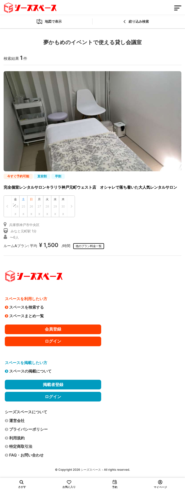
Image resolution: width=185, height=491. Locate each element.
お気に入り (69, 484)
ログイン (53, 341)
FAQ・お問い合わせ (24, 455)
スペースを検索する (24, 307)
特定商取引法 (18, 446)
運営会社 (15, 420)
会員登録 (53, 329)
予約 (114, 484)
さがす (22, 484)
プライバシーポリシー (26, 429)
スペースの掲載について (28, 371)
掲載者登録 (53, 384)
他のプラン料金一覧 (89, 246)
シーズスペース (91, 469)
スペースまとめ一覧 (24, 315)
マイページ (160, 484)
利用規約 (15, 438)
